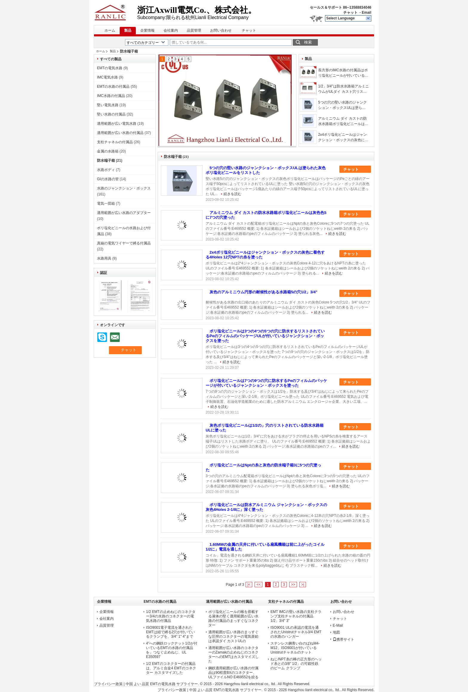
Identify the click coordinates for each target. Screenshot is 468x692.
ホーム (109, 30)
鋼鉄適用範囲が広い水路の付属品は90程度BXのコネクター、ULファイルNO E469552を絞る (233, 672)
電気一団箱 (106, 203)
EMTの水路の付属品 (113, 86)
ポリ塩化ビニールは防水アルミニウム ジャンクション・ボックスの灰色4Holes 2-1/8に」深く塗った (266, 507)
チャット (350, 12)
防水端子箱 (106, 160)
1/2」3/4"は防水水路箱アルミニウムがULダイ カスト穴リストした (343, 89)
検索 (308, 42)
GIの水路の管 (108, 179)
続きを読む (232, 194)
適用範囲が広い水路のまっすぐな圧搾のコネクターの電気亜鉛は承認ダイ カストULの (233, 636)
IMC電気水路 (107, 77)
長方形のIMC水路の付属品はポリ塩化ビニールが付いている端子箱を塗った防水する (343, 73)
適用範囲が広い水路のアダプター (124, 213)
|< (248, 584)
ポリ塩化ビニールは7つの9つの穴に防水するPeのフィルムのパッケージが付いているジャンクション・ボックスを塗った (266, 383)
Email (366, 12)
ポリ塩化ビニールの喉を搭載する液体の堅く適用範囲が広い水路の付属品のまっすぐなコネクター (233, 618)
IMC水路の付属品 (111, 96)
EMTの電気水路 (109, 68)
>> (293, 584)
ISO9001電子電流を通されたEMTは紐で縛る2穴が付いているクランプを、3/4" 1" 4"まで (170, 632)
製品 (127, 30)
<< (258, 584)
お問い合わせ (221, 30)
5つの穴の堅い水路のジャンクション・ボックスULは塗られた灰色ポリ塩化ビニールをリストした (343, 105)
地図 (336, 632)
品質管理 (194, 30)
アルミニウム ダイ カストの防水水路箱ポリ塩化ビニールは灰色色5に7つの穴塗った (343, 121)
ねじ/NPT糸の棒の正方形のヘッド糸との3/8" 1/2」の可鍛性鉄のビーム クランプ (295, 663)
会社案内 (171, 30)
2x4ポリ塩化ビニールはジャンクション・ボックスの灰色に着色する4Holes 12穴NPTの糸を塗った (343, 137)
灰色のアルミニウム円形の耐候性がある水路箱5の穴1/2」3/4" (264, 292)
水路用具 (104, 258)
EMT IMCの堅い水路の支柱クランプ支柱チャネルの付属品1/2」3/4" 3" (295, 616)
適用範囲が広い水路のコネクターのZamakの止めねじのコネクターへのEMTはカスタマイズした (233, 654)
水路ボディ (106, 170)
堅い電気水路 (107, 105)
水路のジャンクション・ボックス (124, 188)
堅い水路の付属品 (111, 114)
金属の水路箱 (107, 151)
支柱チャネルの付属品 (115, 142)
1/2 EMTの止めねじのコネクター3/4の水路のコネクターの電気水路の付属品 (170, 616)
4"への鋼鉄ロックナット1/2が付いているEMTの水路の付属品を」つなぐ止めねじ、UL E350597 (171, 650)
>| (302, 584)
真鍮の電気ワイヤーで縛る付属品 (124, 243)
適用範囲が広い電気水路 (116, 123)
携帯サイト (343, 639)
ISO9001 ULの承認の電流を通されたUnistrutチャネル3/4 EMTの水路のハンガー (295, 632)
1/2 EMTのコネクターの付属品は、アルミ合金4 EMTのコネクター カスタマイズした (171, 668)
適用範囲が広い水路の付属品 (120, 133)
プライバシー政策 (108, 684)
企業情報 (147, 30)
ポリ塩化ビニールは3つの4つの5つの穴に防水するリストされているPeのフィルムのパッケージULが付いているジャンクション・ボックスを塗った (265, 336)
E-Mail (338, 625)
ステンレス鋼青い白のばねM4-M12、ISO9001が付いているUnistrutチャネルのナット (295, 647)
